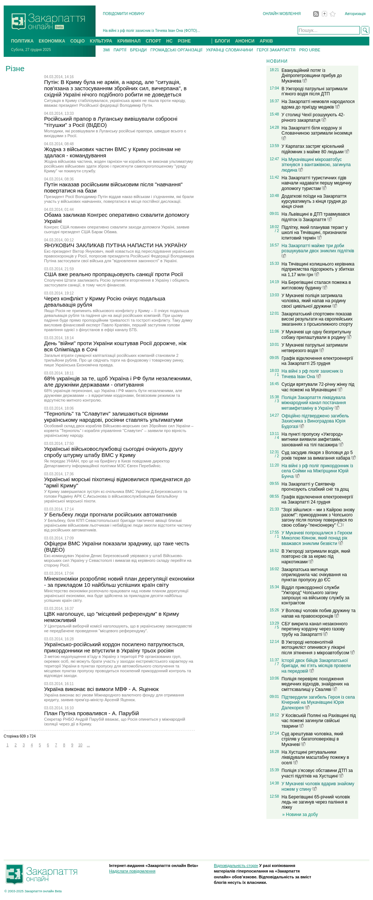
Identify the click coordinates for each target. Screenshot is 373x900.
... (88, 745)
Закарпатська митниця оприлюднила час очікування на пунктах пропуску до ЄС (314, 574)
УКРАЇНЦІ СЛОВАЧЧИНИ (229, 50)
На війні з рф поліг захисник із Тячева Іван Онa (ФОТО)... (151, 31)
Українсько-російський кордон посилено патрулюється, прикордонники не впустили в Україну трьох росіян (114, 647)
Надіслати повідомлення (132, 871)
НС (169, 41)
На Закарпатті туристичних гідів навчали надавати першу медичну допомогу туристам (316, 183)
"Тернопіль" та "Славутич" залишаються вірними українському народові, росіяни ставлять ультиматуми (113, 416)
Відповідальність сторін (236, 865)
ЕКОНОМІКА (52, 41)
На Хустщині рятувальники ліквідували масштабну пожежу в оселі (315, 757)
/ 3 (277, 401)
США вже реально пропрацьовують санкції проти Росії (113, 274)
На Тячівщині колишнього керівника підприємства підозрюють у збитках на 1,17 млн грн (317, 269)
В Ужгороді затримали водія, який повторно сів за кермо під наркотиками (315, 556)
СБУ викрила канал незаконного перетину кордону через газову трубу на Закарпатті (314, 629)
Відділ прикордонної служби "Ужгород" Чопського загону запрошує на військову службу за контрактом (315, 595)
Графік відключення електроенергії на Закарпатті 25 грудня (317, 361)
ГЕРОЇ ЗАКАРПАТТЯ (276, 50)
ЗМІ (106, 50)
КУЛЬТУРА (101, 41)
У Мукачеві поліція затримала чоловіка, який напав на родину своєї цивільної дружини (313, 301)
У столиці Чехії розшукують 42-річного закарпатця (313, 117)
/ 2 (277, 231)
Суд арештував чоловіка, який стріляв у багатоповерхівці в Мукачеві (312, 739)
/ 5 (277, 627)
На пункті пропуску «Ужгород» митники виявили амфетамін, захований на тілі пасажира (312, 439)
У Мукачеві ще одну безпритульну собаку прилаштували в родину (316, 334)
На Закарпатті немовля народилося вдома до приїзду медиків (318, 104)
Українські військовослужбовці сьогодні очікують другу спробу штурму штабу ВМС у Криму (113, 452)
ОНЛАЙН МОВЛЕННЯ (282, 14)
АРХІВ (266, 41)
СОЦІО (77, 41)
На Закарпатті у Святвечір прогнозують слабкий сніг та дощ (315, 487)
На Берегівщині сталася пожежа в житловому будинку (316, 285)
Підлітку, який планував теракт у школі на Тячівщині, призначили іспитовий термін (314, 233)
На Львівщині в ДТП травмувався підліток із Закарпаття (315, 217)
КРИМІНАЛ (128, 41)
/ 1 (277, 375)
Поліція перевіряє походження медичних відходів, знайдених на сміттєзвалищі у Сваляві (315, 684)
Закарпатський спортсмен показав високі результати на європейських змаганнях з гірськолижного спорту (317, 319)
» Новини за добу (300, 814)
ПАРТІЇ (120, 50)
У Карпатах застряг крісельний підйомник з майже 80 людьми (315, 149)
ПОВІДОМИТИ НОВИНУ (123, 14)
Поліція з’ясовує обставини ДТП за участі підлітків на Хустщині (317, 773)
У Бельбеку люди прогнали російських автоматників (110, 514)
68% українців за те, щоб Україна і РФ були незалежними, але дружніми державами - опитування (118, 381)
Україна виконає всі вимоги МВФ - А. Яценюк (101, 689)
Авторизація (355, 14)
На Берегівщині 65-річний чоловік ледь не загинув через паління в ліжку (315, 802)
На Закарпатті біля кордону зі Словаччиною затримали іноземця (316, 132)
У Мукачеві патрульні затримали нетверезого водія (314, 348)
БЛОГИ (222, 41)
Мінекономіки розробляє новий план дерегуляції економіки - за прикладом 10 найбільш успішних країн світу (119, 581)
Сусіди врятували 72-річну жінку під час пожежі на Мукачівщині (317, 387)
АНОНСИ (245, 41)
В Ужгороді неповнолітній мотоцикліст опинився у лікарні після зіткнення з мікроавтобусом (318, 647)
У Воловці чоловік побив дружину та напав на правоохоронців (318, 613)
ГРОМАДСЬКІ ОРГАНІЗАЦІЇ (176, 50)
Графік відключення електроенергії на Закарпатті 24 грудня (317, 499)
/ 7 (277, 664)
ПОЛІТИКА (22, 41)
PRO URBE (309, 50)
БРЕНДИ (138, 50)
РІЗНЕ (184, 41)
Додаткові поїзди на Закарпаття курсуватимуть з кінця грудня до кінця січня (314, 201)
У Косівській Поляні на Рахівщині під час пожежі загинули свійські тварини (318, 721)
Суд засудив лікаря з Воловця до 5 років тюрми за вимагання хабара (318, 455)
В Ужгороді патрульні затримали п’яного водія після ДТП (314, 91)
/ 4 (277, 438)
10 (80, 745)
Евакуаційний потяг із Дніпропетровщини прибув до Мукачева (311, 76)
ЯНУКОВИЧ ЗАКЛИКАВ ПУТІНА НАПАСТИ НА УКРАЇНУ (115, 245)
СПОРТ (153, 41)
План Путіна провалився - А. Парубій (91, 713)
